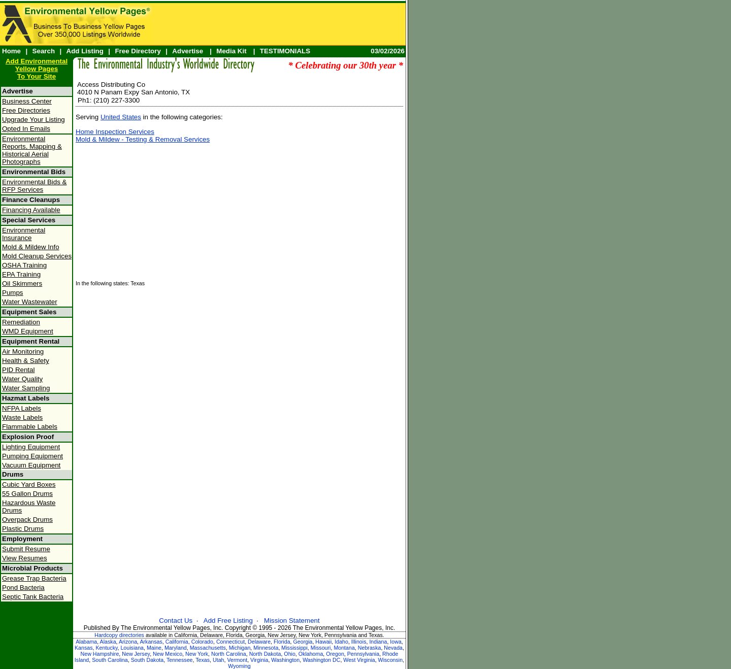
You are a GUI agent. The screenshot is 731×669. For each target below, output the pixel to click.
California (176, 642)
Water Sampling (26, 388)
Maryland (175, 648)
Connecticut (230, 642)
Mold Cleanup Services (37, 256)
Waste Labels (22, 417)
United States (121, 117)
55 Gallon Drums (27, 493)
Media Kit (231, 51)
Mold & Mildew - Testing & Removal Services (143, 139)
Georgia (303, 642)
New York (196, 654)
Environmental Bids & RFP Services (34, 185)
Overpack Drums (27, 519)
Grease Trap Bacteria (34, 578)
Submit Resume (26, 549)
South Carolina (110, 660)
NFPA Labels (21, 408)
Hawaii (323, 642)
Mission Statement (292, 620)
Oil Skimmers (22, 283)
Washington (285, 660)
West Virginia (359, 660)
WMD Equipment (27, 331)
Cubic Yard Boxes (28, 484)
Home (11, 51)
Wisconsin (390, 660)
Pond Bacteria (23, 587)
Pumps (12, 292)
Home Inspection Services (115, 132)
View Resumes (24, 558)
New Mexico (167, 654)
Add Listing (85, 51)
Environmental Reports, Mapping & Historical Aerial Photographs (32, 150)
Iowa (396, 642)
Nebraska (369, 648)
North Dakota (265, 654)
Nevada (393, 648)
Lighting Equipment (31, 447)
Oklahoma (310, 654)
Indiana (378, 642)
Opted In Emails (26, 128)
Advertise (187, 51)
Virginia (259, 660)
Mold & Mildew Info (30, 247)
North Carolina (228, 654)
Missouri (321, 648)
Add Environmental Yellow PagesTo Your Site (37, 68)
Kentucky (106, 648)
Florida (282, 642)
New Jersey (136, 654)
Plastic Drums (23, 528)
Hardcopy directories (119, 635)
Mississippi (294, 648)
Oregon (335, 654)
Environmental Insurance (23, 234)
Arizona (128, 642)
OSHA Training (24, 265)
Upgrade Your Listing (33, 119)
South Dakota (147, 660)
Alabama (86, 642)
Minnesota (265, 648)
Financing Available (31, 210)
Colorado (202, 642)
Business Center (27, 101)
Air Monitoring (23, 351)
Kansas (84, 648)
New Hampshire (100, 654)
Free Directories (26, 110)
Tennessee (180, 660)
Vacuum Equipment (31, 465)
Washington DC (321, 660)
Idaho (341, 642)
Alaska (108, 642)
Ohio (289, 654)
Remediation (21, 322)
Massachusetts (208, 648)
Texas (202, 660)
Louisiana (132, 648)
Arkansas (151, 642)
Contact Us (175, 620)
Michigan (240, 648)
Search (43, 51)
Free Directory (137, 51)
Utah (218, 660)
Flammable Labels (29, 426)
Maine (154, 648)
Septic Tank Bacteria (32, 596)
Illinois (359, 642)
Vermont (237, 660)
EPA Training (21, 274)
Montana (344, 648)
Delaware (259, 642)
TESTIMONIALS (285, 51)
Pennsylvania (363, 654)
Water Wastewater (29, 302)
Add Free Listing (228, 620)
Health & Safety (25, 360)
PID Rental (18, 370)
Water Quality (22, 379)
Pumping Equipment (32, 456)
